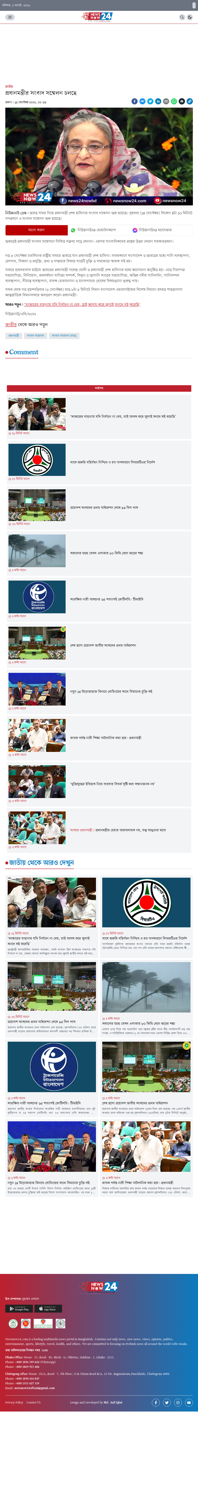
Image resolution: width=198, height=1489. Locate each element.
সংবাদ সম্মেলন (35, 336)
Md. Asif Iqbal (113, 1402)
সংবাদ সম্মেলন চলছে (64, 336)
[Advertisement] (99, 53)
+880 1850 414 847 (27, 1379)
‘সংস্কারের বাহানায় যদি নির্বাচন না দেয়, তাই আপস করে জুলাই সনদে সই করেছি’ (82, 304)
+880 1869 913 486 (27, 1367)
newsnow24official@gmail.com (34, 1388)
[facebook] (134, 101)
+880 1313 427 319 (27, 1383)
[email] (166, 101)
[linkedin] (158, 101)
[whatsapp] (174, 101)
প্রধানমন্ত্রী (13, 336)
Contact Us (33, 1402)
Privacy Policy (14, 1402)
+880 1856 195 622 (27, 1362)
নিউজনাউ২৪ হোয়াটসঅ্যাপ (93, 230)
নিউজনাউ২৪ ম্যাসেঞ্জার (152, 230)
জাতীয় (9, 87)
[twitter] (150, 101)
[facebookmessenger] (142, 101)
